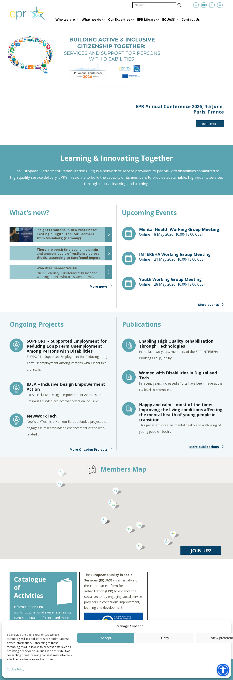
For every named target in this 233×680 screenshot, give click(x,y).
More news (99, 289)
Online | (181, 235)
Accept (106, 638)
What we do (91, 19)
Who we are (65, 19)
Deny (165, 638)
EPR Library (146, 19)
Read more (210, 123)
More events (208, 308)
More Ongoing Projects (89, 452)
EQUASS (168, 19)
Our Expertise (119, 19)
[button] (131, 533)
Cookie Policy (15, 669)
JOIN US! (201, 553)
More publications (204, 450)
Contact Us (191, 19)
